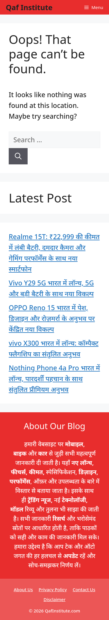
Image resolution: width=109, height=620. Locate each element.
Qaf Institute (29, 7)
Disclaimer (55, 599)
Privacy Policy (53, 589)
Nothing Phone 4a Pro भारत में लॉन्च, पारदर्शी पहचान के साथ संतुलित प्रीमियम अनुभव (54, 378)
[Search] (18, 156)
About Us (23, 589)
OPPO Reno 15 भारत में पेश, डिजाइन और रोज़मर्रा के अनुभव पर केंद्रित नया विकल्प (52, 318)
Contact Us (84, 589)
